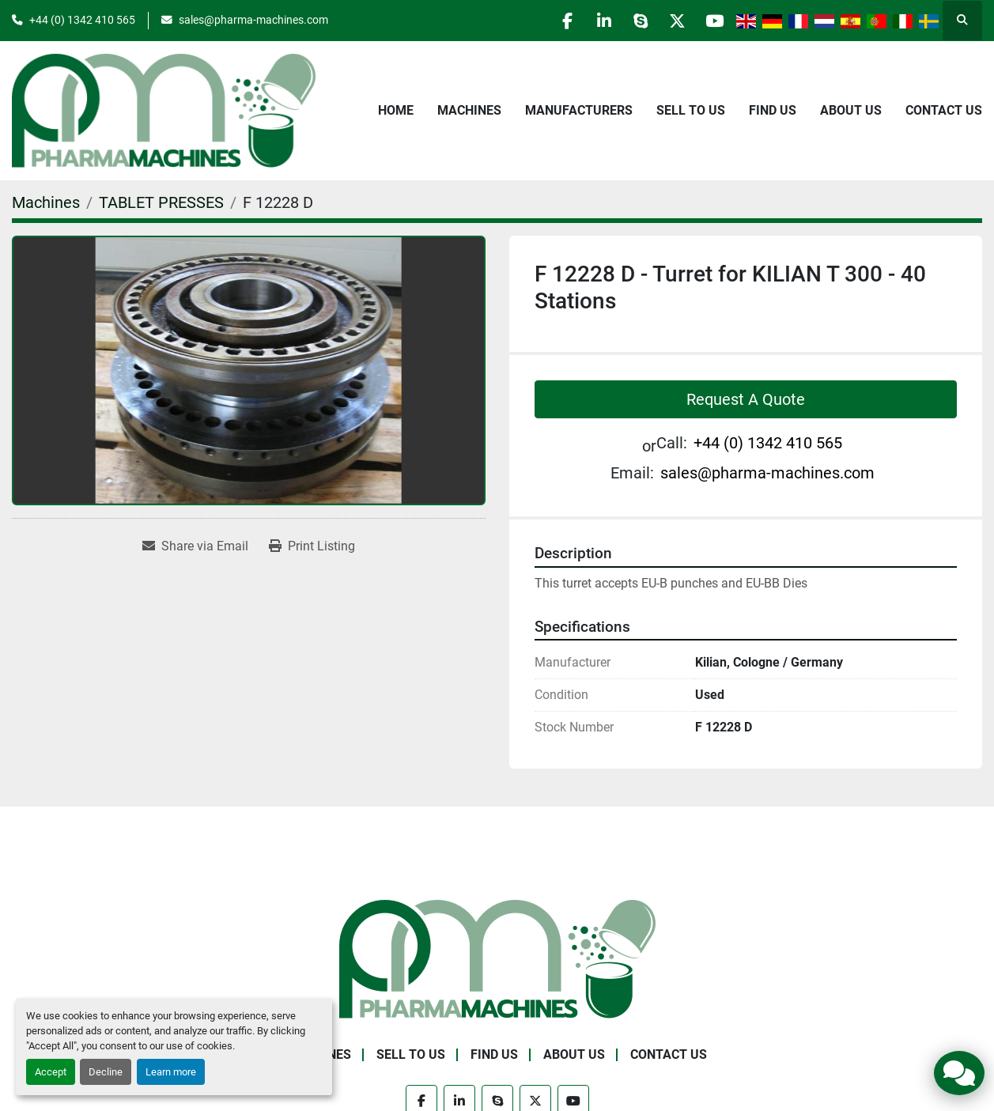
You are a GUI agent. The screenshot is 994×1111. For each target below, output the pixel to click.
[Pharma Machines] (497, 958)
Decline (106, 1072)
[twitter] (672, 20)
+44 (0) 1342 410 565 (82, 19)
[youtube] (712, 20)
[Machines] (46, 202)
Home (396, 110)
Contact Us (943, 110)
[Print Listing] (312, 546)
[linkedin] (591, 20)
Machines (469, 110)
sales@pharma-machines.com (253, 19)
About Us (851, 110)
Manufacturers (579, 110)
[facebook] (551, 20)
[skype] (632, 20)
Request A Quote (745, 399)
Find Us (772, 110)
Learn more (171, 1072)
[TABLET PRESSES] (161, 202)
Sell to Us (690, 110)
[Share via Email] (195, 546)
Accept (50, 1072)
